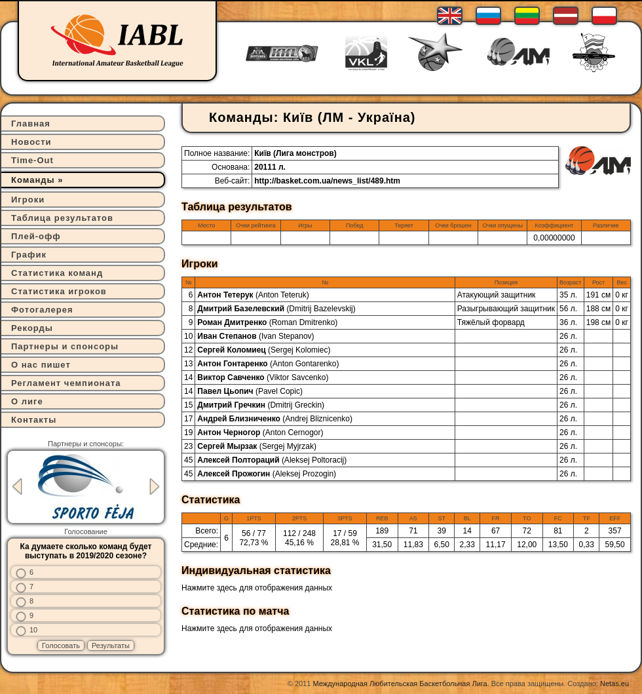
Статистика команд (57, 273)
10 (33, 630)
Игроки (28, 199)
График (29, 255)
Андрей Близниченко (274, 418)
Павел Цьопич (250, 391)
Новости (31, 142)
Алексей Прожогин (266, 473)
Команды (33, 180)
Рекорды (32, 328)
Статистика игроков (59, 291)
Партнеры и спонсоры (65, 346)
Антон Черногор (260, 432)
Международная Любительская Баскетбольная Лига (400, 683)
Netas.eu (614, 683)
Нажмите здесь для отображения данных (256, 587)
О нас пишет (41, 365)
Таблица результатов (62, 218)
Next (154, 486)
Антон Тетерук (253, 294)
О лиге (27, 401)
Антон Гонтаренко (268, 363)
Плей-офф (36, 236)
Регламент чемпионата (66, 383)
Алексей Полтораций (272, 460)
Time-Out (32, 160)
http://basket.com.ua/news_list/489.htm (327, 180)
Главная (30, 123)
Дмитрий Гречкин (260, 405)
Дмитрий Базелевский (276, 308)
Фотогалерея (42, 310)
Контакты (33, 420)
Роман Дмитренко (267, 322)
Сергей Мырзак (256, 446)
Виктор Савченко (262, 377)
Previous (17, 486)
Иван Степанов (255, 336)
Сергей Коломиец (263, 350)
